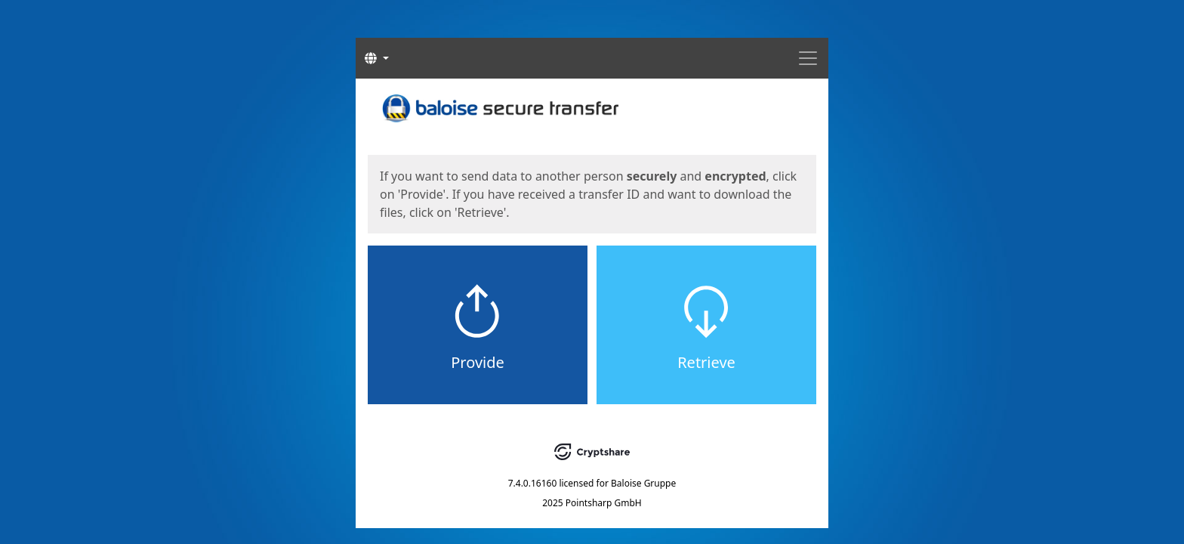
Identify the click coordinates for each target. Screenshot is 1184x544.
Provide (477, 362)
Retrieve (706, 362)
